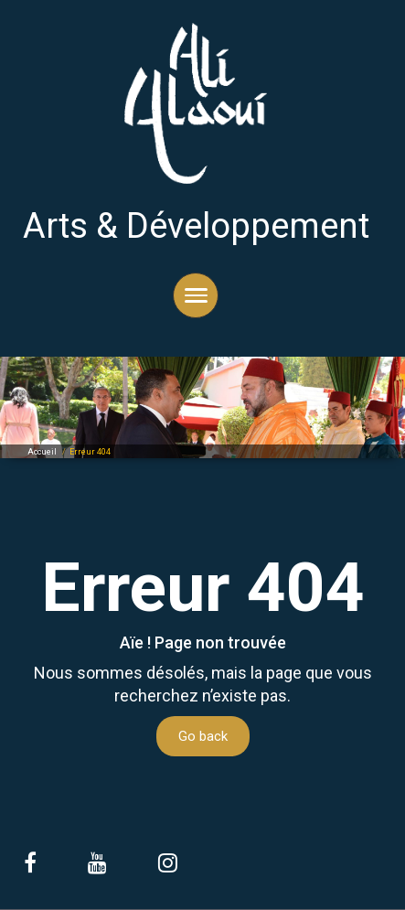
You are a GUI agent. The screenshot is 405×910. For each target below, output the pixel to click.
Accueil (42, 451)
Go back (203, 736)
